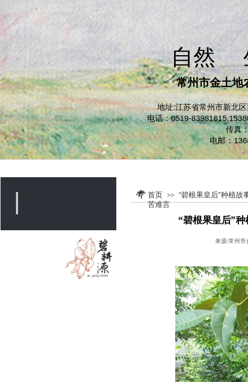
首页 (155, 194)
